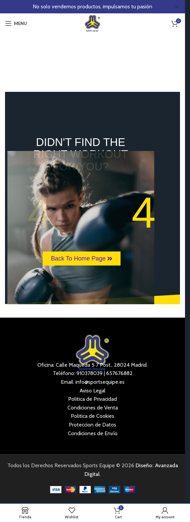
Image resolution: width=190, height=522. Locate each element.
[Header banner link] (92, 6)
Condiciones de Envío (93, 433)
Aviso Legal (92, 390)
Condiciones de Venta (92, 407)
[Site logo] (93, 23)
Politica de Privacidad (92, 399)
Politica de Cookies (92, 416)
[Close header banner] (176, 6)
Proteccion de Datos (92, 424)
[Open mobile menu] (16, 23)
